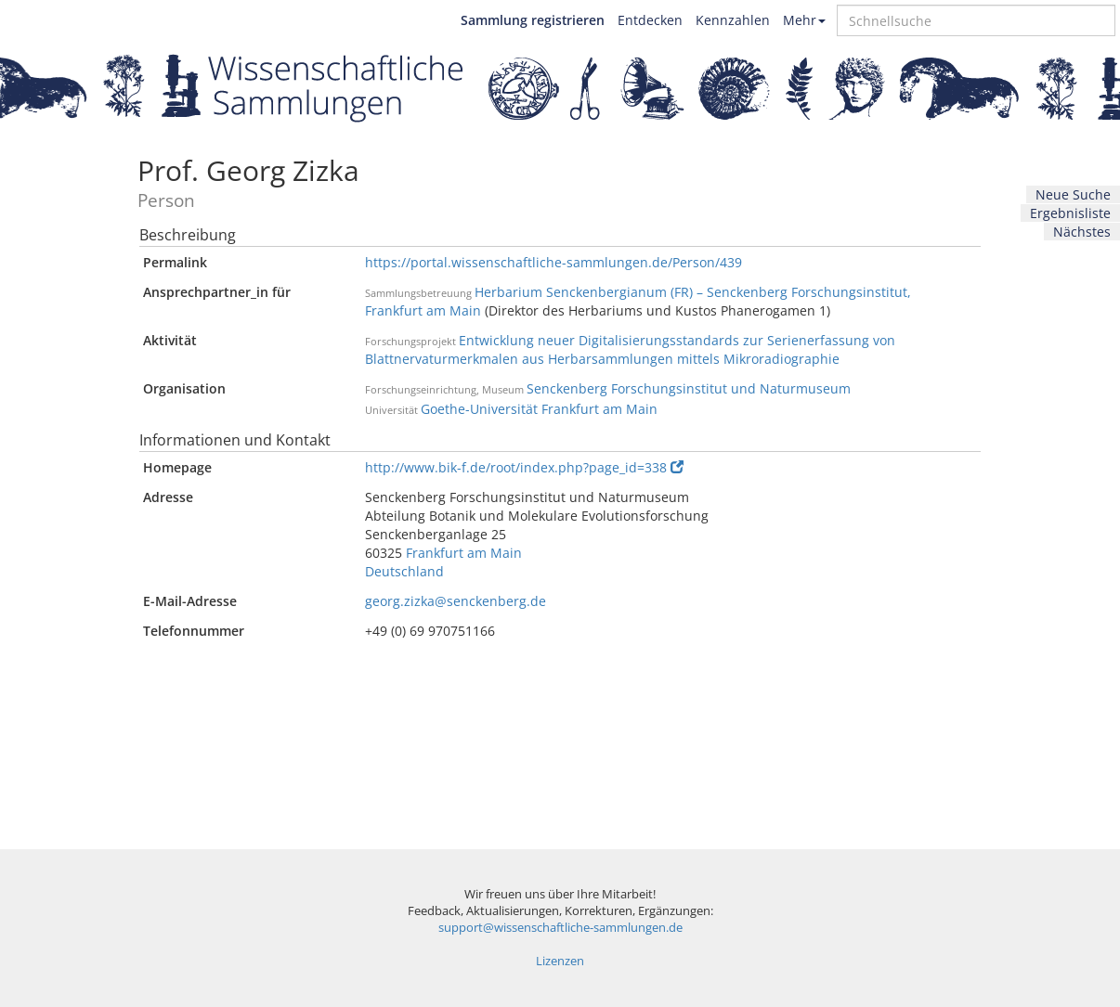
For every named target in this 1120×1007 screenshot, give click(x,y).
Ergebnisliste (1070, 213)
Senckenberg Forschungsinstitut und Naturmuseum (689, 388)
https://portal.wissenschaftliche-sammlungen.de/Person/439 (553, 262)
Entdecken (650, 20)
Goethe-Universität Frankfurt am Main (539, 409)
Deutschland (404, 571)
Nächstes (1082, 231)
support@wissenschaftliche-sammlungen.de (560, 928)
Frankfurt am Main (464, 553)
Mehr (804, 20)
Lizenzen (560, 961)
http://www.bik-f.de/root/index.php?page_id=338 (524, 467)
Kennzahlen (733, 20)
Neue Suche (1073, 194)
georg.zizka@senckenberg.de (455, 601)
